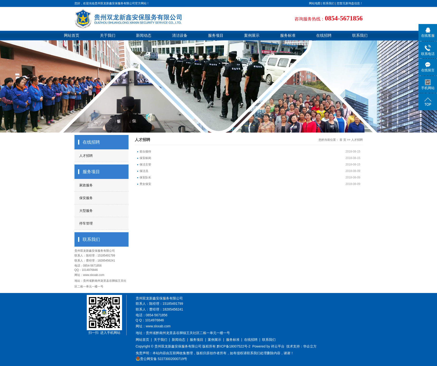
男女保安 (145, 184)
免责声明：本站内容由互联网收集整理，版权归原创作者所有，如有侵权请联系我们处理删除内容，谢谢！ (215, 353)
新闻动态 (143, 35)
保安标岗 (145, 158)
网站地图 (314, 3)
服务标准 (287, 35)
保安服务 (86, 198)
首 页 (342, 139)
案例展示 (251, 35)
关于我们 (107, 35)
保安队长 (145, 177)
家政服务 (86, 185)
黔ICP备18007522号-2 (233, 346)
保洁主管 (145, 164)
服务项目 (215, 35)
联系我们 (328, 3)
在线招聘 (324, 35)
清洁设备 (179, 35)
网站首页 (71, 35)
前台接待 (145, 151)
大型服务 (86, 211)
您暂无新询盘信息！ (350, 3)
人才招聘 (86, 156)
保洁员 (144, 171)
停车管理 (86, 223)
